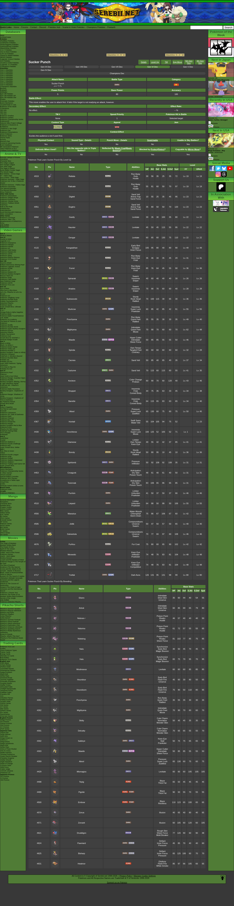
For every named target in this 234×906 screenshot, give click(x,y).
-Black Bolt (4, 674)
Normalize (162, 720)
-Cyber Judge (5, 769)
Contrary (135, 352)
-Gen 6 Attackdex (6, 79)
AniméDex (4, 159)
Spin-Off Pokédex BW (8, 97)
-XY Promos (4, 727)
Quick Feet (136, 319)
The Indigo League (7, 163)
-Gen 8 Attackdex (6, 83)
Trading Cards (13, 643)
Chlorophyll (136, 514)
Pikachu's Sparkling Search (10, 629)
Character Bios (5, 161)
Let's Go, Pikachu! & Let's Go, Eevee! (11, 293)
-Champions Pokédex (8, 66)
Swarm (136, 276)
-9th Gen (3, 110)
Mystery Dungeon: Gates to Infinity (12, 352)
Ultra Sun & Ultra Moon (8, 290)
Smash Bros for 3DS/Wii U (10, 338)
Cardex (2, 99)
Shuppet (72, 391)
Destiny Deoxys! (6, 558)
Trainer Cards (5, 652)
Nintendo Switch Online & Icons (11, 486)
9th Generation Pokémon (9, 147)
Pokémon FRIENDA (7, 493)
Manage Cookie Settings (145, 876)
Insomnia (136, 278)
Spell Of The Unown (7, 549)
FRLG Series (5, 518)
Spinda (72, 350)
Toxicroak (72, 483)
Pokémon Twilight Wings (9, 197)
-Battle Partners (6, 753)
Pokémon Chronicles (7, 187)
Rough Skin (162, 831)
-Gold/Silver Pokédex (8, 43)
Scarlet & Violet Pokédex (73, 27)
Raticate (72, 186)
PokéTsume (4, 227)
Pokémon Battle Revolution (10, 389)
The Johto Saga (6, 166)
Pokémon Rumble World (9, 327)
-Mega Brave (5, 742)
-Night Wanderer (6, 762)
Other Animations (6, 214)
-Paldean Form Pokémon (9, 150)
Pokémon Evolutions (7, 199)
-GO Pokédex (5, 61)
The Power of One (7, 547)
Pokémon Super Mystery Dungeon (12, 329)
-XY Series (4, 707)
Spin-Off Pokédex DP (8, 96)
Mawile (72, 340)
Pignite (81, 792)
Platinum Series (6, 524)
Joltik (72, 524)
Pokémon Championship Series (11, 119)
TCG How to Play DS (8, 367)
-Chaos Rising (5, 665)
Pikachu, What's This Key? (10, 636)
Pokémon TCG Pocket (8, 259)
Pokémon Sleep (6, 256)
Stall (162, 741)
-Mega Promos (5, 720)
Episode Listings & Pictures (10, 157)
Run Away (135, 174)
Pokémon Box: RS (7, 420)
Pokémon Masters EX (8, 252)
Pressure (136, 409)
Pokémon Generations (8, 196)
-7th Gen (3, 114)
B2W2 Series (5, 529)
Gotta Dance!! (5, 618)
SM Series (4, 535)
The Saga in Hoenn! (7, 168)
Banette (71, 401)
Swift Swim (136, 420)
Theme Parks (5, 138)
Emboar (81, 802)
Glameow (72, 442)
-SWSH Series (5, 703)
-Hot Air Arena (5, 751)
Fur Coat (136, 544)
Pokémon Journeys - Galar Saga (12, 179)
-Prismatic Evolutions (8, 681)
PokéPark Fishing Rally (8, 431)
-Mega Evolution (6, 672)
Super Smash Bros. (7, 466)
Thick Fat (162, 783)
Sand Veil (135, 194)
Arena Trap (136, 197)
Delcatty (81, 731)
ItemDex (3, 88)
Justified (135, 413)
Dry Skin (135, 473)
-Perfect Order (5, 667)
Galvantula (72, 534)
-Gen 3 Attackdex (6, 74)
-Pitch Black (4, 663)
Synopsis (213, 156)
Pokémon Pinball (6, 458)
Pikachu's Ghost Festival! (9, 621)
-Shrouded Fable (6, 687)
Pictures (213, 127)
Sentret (72, 258)
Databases (13, 31)
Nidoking (82, 639)
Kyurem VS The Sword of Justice (12, 576)
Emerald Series (6, 520)
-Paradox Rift (5, 694)
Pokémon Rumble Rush (9, 299)
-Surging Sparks (6, 683)
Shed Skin (162, 598)
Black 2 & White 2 (6, 345)
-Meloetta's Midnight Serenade (11, 578)
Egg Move (177, 62)
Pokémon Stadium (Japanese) (11, 460)
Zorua (81, 812)
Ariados (71, 289)
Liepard (72, 503)
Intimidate (135, 327)
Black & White (5, 343)
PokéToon (3, 205)
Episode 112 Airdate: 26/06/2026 (216, 150)
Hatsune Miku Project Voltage (11, 123)
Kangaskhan (72, 248)
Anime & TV (13, 153)
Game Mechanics (6, 103)
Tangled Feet (135, 350)
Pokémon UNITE (6, 254)
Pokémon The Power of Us (10, 594)
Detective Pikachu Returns (10, 257)
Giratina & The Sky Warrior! (10, 567)
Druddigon (81, 833)
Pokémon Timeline (7, 116)
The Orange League (7, 165)
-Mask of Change (6, 763)
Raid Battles (4, 658)
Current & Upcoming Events (10, 143)
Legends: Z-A (5, 241)
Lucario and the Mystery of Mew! (12, 560)
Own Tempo (135, 348)
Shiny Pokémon (6, 192)
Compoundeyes (136, 522)
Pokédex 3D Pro (6, 361)
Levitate (135, 217)
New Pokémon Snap (7, 281)
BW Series (4, 527)
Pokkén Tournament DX (9, 301)
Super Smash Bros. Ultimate (10, 307)
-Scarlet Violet (5, 701)
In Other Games (6, 473)
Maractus (72, 514)
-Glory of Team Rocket (8, 749)
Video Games (13, 230)
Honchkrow (72, 432)
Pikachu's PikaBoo (7, 614)
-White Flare (4, 676)
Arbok (81, 608)
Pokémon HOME (6, 268)
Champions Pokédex (96, 27)
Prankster (135, 311)
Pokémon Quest (6, 305)
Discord (42, 27)
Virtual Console (5, 475)
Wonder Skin (162, 723)
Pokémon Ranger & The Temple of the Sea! (12, 562)
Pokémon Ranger (6, 424)
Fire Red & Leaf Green (8, 409)
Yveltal (72, 575)
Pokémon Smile (6, 277)
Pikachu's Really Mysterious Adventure (10, 631)
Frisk (135, 260)
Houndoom (81, 690)
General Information (7, 500)
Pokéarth (111, 27)
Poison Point (162, 616)
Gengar (72, 237)
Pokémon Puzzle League (9, 455)
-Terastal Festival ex (7, 754)
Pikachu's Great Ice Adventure (11, 627)
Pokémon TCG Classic (8, 659)
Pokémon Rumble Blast (8, 358)
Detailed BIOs (5, 505)
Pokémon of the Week (8, 107)
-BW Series (4, 709)
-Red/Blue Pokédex (7, 41)
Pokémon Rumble (6, 380)
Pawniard (81, 843)
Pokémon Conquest (7, 354)
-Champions (4, 108)
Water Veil (135, 423)
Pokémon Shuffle (6, 325)
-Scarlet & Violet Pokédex (9, 63)
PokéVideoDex (5, 210)
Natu (82, 649)
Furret (71, 268)
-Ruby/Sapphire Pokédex (9, 44)
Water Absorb (136, 511)
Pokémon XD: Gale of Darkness (12, 414)
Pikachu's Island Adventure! (10, 623)
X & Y (2, 310)
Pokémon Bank (5, 314)
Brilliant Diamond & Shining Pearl (12, 265)
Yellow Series (5, 513)
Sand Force (136, 199)
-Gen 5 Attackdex (6, 77)
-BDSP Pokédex (6, 57)
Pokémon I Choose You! (9, 593)
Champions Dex (117, 73)
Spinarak (72, 278)
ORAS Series (5, 533)
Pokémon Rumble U (7, 350)
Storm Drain (135, 516)
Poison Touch (136, 475)
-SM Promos (4, 725)
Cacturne (72, 370)
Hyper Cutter (135, 338)
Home (16, 27)
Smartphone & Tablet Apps (10, 480)
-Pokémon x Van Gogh (8, 128)
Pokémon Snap (6, 456)
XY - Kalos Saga (6, 176)
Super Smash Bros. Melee (9, 447)
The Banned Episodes (8, 190)
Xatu (82, 659)
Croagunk (71, 473)
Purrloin (71, 493)
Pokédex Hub (54, 27)
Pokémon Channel (7, 418)
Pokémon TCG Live (7, 285)
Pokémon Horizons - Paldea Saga (12, 185)
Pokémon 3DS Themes (8, 478)
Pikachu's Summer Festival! (10, 620)
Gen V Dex (188, 67)
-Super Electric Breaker (8, 756)
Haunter (72, 227)
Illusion (162, 812)
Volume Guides (5, 509)
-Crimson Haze (5, 765)
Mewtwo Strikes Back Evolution (11, 596)
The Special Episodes (8, 188)
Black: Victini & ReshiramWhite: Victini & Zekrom (11, 573)
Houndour (81, 679)
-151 (1, 696)
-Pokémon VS (5, 773)
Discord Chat (5, 141)
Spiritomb (72, 462)
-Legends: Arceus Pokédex (10, 59)
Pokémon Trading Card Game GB (12, 464)
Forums (24, 27)
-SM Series (4, 705)
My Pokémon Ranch (7, 402)
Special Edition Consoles (9, 476)
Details (143, 62)
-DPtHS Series (5, 711)
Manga (13, 496)
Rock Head (136, 299)
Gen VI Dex (152, 67)
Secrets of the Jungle (8, 598)
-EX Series (4, 712)
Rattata (72, 176)
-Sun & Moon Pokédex (8, 52)
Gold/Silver (4, 438)
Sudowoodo (72, 299)
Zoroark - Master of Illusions (10, 571)
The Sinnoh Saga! (6, 172)
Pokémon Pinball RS (7, 422)
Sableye (81, 741)
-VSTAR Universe (6, 771)
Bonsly (72, 452)
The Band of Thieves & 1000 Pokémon (10, 322)
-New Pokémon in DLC (8, 149)
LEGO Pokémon (6, 134)
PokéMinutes (5, 208)
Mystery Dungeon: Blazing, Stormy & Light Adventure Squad (13, 382)
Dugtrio (72, 207)
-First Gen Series (6, 716)
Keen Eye (135, 258)
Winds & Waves (6, 235)
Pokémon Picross (6, 330)
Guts (136, 176)
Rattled (136, 301)
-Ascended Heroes (7, 669)
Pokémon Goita (6, 489)
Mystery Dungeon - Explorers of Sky (11, 391)
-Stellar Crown (5, 685)
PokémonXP (4, 121)
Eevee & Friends (6, 634)
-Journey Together (6, 680)
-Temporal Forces (6, 690)
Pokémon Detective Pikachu (10, 602)
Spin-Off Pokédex (6, 94)
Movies (13, 538)
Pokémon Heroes (6, 554)
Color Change (135, 380)
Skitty (81, 720)
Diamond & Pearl (6, 372)
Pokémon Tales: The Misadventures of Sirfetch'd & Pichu (11, 221)
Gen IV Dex (46, 70)
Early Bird (135, 245)
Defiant (162, 841)
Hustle (136, 178)
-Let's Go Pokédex (7, 54)
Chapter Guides (6, 507)
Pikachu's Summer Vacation (10, 609)
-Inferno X (3, 740)
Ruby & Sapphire (6, 407)
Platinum (3, 374)
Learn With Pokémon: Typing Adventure (10, 364)
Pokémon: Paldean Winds (9, 203)
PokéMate (4, 434)
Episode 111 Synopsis (218, 120)
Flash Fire (162, 679)
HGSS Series (5, 525)
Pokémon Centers (6, 117)
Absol (71, 411)
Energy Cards (5, 654)
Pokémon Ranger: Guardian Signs (12, 378)
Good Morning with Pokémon (10, 212)
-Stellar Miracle (5, 760)
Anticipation (136, 470)
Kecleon (72, 381)
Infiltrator (136, 463)
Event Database (6, 145)
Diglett (72, 197)
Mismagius (81, 772)
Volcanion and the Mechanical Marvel (11, 590)
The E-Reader (5, 433)
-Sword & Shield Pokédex (9, 55)
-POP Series (4, 729)
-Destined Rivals (6, 678)
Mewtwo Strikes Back (8, 545)
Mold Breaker (162, 835)
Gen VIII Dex (81, 67)
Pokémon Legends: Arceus (10, 266)
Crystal (2, 440)
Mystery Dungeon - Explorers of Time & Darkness (11, 399)
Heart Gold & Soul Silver (9, 376)
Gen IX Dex (46, 67)
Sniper (136, 281)
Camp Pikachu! (5, 616)
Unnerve (135, 524)
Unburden (135, 493)
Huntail (72, 421)
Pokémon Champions (8, 243)
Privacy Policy (126, 876)
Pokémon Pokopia (7, 245)
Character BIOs (6, 503)
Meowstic (72, 554)
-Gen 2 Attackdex (6, 72)
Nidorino (81, 628)
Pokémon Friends (6, 246)
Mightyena (72, 329)
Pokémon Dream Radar (9, 347)
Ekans (81, 598)
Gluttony (162, 861)
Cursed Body (135, 393)
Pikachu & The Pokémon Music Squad (11, 639)
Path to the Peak (6, 207)
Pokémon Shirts (6, 136)
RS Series (4, 516)
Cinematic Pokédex (7, 101)
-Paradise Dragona (7, 758)
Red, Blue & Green (7, 451)
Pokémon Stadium (7, 462)
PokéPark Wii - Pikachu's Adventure (9, 386)
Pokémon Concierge (7, 218)
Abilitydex (3, 92)
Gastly (72, 217)
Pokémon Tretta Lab (7, 349)
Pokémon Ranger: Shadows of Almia (11, 395)
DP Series (3, 522)
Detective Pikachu (6, 303)
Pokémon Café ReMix (8, 250)
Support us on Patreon (117, 882)
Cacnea (71, 360)
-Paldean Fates (5, 692)
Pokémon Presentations (9, 132)
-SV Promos (4, 721)
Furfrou (72, 544)
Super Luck (136, 309)
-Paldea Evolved (6, 700)
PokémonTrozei (6, 427)
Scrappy (135, 248)
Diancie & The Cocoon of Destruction (9, 584)
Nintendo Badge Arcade (9, 340)
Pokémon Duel (5, 336)
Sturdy (136, 297)
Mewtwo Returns (6, 551)
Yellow (2, 453)
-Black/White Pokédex (8, 48)
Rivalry (162, 618)
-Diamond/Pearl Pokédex (9, 46)
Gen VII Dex (117, 67)
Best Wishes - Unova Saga (10, 174)
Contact (33, 27)
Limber (136, 440)
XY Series (3, 531)
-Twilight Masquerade (8, 689)
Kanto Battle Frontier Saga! (10, 170)
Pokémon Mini (5, 445)
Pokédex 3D (4, 360)
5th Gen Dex (189, 62)
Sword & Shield (6, 263)
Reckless (162, 803)
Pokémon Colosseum (8, 413)
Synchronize (162, 647)
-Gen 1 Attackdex (6, 70)
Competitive (135, 567)
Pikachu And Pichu (7, 612)
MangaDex (4, 502)
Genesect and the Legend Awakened (9, 581)
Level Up (155, 62)
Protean (135, 382)
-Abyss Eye (4, 732)
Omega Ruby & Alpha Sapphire (11, 312)
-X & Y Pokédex (6, 50)
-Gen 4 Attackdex (6, 76)
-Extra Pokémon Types (8, 650)
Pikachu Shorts (13, 605)
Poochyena (72, 319)
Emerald (3, 411)
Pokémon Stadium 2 (7, 442)
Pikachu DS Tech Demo (9, 429)
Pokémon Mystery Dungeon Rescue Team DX (10, 275)
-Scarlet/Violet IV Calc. (8, 105)
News (2, 35)
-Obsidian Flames (6, 698)
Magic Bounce (162, 651)
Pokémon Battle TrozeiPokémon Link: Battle (12, 317)
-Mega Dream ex (6, 738)
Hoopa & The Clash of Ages (10, 587)
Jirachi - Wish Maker (7, 556)
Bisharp (81, 853)
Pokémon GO (5, 248)
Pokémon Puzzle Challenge (10, 444)
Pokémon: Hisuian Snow (9, 201)
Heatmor (81, 864)
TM (166, 62)
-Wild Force (4, 767)
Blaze (162, 781)
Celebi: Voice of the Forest (10, 552)
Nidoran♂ (81, 618)
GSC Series (4, 514)
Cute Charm (162, 718)
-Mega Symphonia (7, 743)
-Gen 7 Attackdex (6, 81)
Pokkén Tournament (7, 334)
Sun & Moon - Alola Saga (9, 177)
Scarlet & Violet (5, 239)
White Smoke (162, 866)
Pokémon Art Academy (8, 319)
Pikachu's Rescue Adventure (10, 610)
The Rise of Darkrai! (7, 565)
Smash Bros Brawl (7, 403)
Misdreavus (81, 669)
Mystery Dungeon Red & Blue (11, 425)
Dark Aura (135, 575)
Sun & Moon (4, 288)
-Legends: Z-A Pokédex (8, 65)
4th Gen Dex (200, 62)
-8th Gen (3, 112)
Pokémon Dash (6, 416)
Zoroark (81, 823)
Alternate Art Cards (7, 656)
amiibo (2, 484)
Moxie (135, 332)
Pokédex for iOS (6, 369)
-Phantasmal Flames (7, 670)
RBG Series (4, 511)
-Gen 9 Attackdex (6, 85)
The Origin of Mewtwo (8, 543)
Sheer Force (135, 342)
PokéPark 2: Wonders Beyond (11, 356)
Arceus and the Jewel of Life (10, 569)
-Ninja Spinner (5, 734)
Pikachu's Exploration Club (10, 625)
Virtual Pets (4, 482)
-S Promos (4, 778)
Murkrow (72, 309)
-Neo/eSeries (5, 714)
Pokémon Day (5, 130)
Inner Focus (135, 250)
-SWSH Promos (6, 723)
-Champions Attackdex (8, 86)
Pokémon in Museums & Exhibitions (9, 126)
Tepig (81, 782)
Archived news (5, 37)
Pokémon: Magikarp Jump (9, 298)
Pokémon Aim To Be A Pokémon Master (12, 182)
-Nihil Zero (4, 736)
